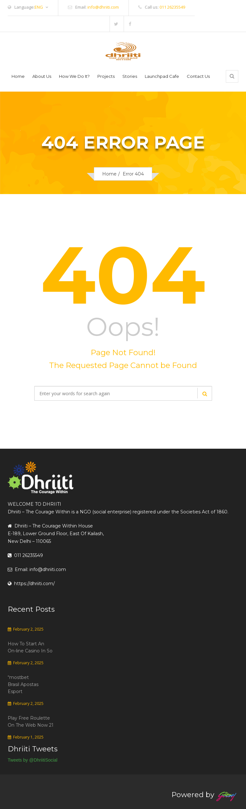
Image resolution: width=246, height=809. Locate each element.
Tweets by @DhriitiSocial (32, 760)
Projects (106, 76)
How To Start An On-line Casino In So (30, 647)
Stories (129, 76)
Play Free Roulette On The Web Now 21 (30, 721)
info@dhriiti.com (103, 7)
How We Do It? (74, 76)
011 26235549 (172, 7)
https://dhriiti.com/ (31, 583)
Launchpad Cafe (162, 76)
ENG (41, 7)
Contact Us (198, 76)
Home (18, 76)
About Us (41, 76)
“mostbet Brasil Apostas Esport (23, 684)
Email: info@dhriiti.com (37, 569)
